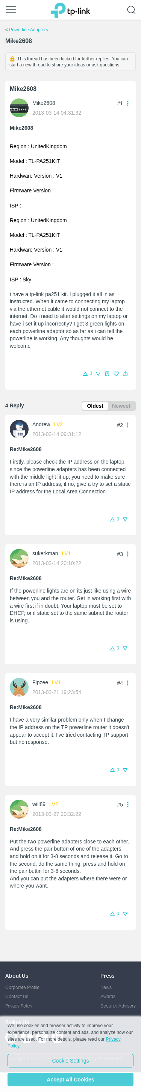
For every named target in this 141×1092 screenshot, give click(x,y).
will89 (38, 804)
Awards (107, 996)
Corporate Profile (22, 987)
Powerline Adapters (28, 29)
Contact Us (16, 996)
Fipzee (40, 682)
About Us (16, 975)
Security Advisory (118, 1006)
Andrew (41, 424)
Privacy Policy (18, 1006)
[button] (125, 374)
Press (107, 975)
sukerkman (45, 553)
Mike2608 (43, 103)
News (106, 987)
